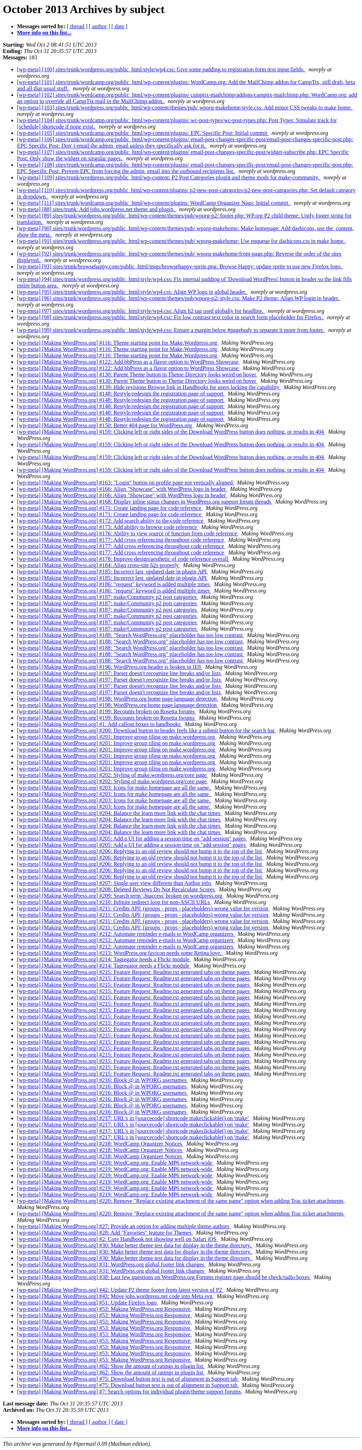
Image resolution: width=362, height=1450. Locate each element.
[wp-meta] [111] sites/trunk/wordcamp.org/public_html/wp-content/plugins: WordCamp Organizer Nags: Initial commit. (154, 203)
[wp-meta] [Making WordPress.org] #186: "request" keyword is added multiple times (114, 584)
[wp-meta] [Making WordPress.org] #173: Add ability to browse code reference (107, 527)
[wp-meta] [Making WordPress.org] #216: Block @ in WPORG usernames (102, 1080)
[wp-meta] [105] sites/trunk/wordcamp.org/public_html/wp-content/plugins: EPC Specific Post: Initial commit (143, 133)
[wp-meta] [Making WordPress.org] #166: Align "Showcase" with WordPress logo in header (122, 489)
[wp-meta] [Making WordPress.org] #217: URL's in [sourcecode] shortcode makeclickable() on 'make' (133, 1118)
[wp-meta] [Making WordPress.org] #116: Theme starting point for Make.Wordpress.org (117, 343)
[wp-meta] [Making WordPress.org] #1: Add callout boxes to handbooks (99, 724)
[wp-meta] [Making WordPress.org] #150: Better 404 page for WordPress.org (105, 425)
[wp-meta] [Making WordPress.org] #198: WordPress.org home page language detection (117, 699)
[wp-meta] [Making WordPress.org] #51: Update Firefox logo (87, 1303)
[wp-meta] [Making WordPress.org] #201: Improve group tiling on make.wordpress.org (116, 737)
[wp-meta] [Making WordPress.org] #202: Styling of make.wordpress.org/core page (112, 775)
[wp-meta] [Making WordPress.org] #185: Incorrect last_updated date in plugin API (112, 572)
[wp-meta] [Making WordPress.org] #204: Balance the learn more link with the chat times (119, 813)
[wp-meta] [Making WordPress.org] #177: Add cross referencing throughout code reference (121, 540)
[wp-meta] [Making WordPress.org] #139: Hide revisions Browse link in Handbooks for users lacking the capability (149, 387)
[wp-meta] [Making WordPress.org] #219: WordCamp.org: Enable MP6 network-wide (115, 1163)
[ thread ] (77, 26)
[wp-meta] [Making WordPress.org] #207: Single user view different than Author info (114, 883)
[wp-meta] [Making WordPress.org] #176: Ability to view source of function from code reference (127, 533)
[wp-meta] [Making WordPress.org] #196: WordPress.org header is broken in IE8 (109, 667)
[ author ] (99, 26)
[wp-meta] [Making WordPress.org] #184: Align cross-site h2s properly (98, 565)
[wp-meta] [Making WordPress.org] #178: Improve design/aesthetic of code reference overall (123, 559)
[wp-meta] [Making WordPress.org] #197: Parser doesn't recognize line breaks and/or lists (119, 673)
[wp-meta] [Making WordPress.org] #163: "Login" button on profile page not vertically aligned (125, 483)
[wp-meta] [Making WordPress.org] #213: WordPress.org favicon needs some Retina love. (120, 953)
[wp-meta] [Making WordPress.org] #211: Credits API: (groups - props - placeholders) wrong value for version (143, 908)
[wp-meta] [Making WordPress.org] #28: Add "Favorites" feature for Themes (105, 1233)
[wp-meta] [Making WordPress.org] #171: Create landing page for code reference (110, 508)
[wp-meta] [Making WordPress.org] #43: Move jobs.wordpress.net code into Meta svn (115, 1296)
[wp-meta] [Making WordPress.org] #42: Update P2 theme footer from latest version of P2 (120, 1290)
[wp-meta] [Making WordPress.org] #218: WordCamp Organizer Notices (100, 1144)
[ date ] (119, 26)
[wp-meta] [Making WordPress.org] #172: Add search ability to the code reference (111, 521)
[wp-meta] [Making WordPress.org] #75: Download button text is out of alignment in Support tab (128, 1379)
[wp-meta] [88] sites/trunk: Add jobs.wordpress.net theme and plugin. (96, 209)
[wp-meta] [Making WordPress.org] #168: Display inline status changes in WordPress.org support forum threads (145, 502)
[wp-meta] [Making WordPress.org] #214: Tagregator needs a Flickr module (104, 959)
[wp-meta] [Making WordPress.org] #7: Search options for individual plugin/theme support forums (129, 1392)
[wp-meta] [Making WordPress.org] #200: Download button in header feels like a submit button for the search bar (146, 730)
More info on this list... (44, 33)
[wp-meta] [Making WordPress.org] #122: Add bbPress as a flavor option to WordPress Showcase (128, 362)
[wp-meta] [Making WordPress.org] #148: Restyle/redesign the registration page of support (121, 394)
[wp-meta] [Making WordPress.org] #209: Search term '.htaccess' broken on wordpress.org (120, 896)
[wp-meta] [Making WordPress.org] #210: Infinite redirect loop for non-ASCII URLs (114, 902)
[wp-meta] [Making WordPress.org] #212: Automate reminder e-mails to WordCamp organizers (126, 934)
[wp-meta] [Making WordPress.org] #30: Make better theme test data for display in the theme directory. (135, 1245)
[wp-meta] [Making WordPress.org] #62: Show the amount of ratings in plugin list (111, 1366)
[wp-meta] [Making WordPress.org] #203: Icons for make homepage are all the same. (114, 788)
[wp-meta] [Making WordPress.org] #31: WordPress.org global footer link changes (111, 1264)
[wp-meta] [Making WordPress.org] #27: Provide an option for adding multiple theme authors (124, 1226)
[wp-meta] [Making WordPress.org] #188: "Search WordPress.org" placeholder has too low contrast (130, 635)
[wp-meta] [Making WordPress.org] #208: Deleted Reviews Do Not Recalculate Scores (116, 889)
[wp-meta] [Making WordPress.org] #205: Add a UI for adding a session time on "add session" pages (132, 839)
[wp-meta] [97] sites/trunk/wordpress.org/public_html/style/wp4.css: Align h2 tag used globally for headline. (141, 311)
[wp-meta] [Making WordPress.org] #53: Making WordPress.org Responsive (104, 1309)
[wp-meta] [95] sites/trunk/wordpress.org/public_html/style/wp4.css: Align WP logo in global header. (132, 292)
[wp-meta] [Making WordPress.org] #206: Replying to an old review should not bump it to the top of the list (140, 851)
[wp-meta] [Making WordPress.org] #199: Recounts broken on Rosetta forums (106, 711)
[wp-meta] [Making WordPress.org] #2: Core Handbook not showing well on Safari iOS (117, 1239)
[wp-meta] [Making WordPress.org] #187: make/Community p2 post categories (107, 597)
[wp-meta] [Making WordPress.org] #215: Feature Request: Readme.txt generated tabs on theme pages (134, 972)
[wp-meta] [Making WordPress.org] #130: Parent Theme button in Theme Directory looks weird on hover (137, 375)
